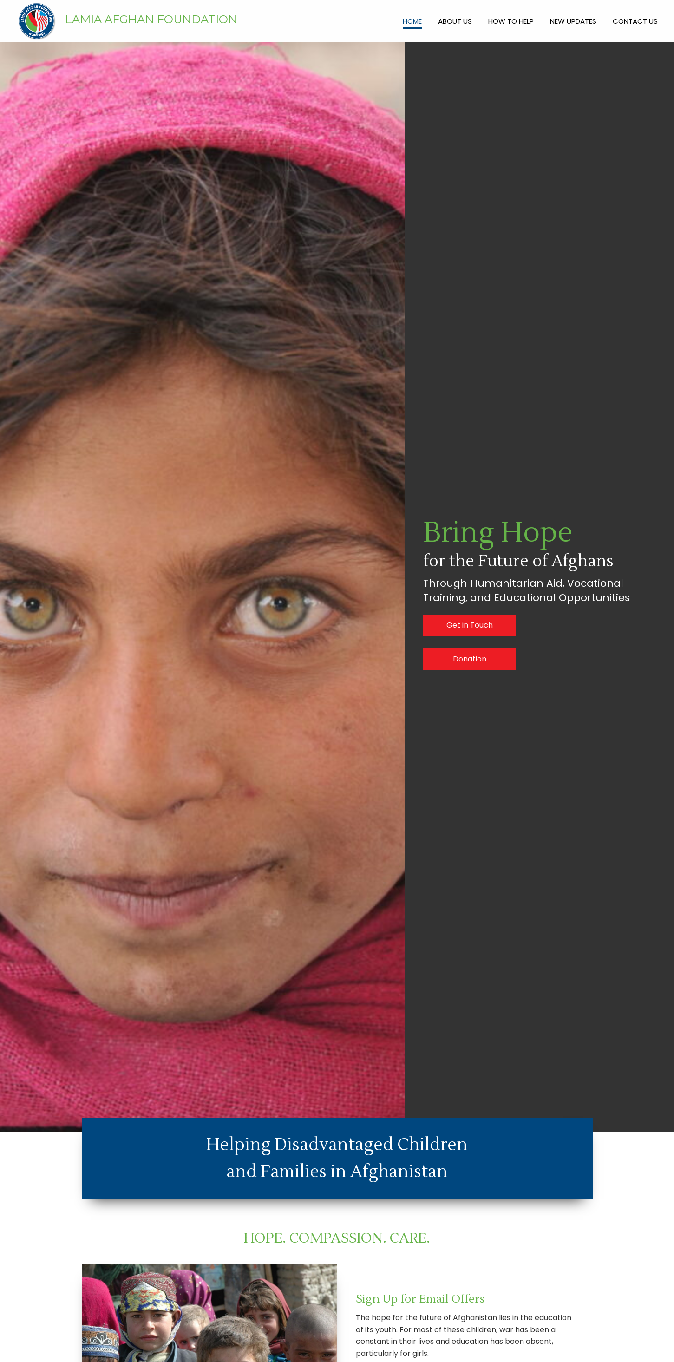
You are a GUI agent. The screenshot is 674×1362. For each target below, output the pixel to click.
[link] (412, 20)
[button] (469, 625)
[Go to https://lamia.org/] (173, 21)
